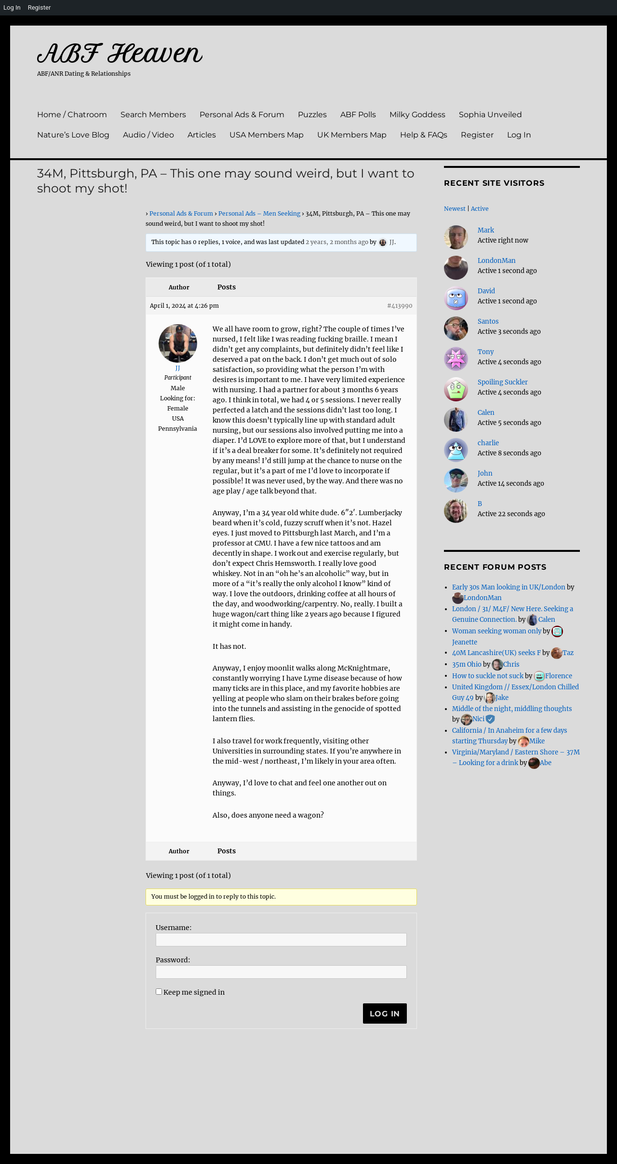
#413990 (400, 305)
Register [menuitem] (39, 7)
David (486, 291)
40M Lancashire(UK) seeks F (496, 652)
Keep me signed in (194, 992)
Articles (202, 134)
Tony (486, 352)
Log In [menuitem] (12, 7)
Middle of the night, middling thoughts (512, 709)
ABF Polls (358, 114)
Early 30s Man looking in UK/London (508, 587)
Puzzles (312, 114)
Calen (486, 413)
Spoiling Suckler (503, 382)
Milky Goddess (417, 114)
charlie (488, 443)
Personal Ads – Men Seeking (259, 213)
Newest (455, 208)
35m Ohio (467, 664)
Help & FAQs (423, 134)
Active (480, 208)
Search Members (153, 114)
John (485, 473)
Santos (488, 321)
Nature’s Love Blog (73, 134)
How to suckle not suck (487, 675)
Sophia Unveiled (490, 114)
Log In (519, 134)
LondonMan (497, 261)
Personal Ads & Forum (242, 114)
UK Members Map (352, 134)
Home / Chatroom (72, 114)
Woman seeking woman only (496, 631)
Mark (486, 230)
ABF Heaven (119, 53)
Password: (173, 960)
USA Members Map (266, 134)
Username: (174, 927)
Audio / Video (148, 134)
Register (477, 134)
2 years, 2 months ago (337, 242)
